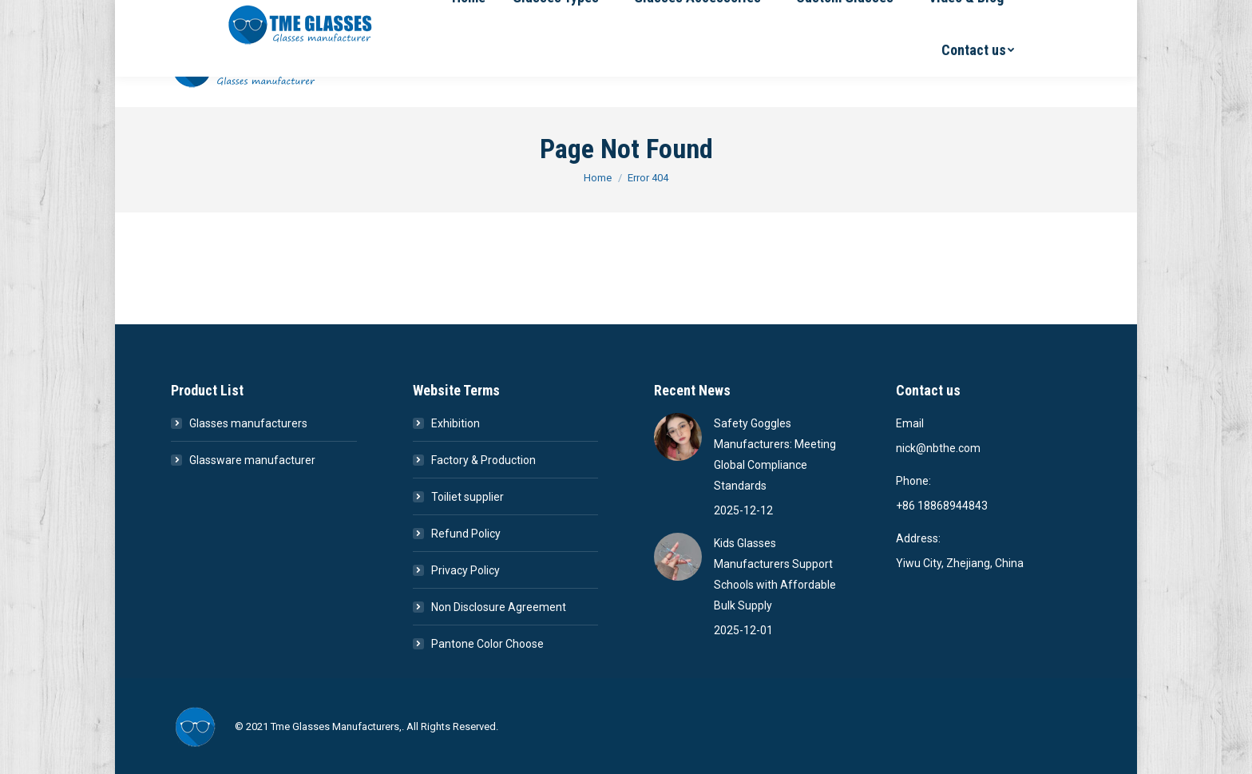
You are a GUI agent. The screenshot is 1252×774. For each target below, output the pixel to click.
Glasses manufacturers (248, 423)
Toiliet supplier (467, 496)
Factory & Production (483, 460)
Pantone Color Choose (487, 643)
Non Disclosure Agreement (498, 607)
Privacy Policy (465, 570)
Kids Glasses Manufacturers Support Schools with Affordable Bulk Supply (775, 574)
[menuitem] (427, 67)
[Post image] (678, 437)
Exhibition (455, 423)
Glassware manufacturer (252, 460)
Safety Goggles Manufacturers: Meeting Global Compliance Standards (775, 454)
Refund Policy (466, 533)
